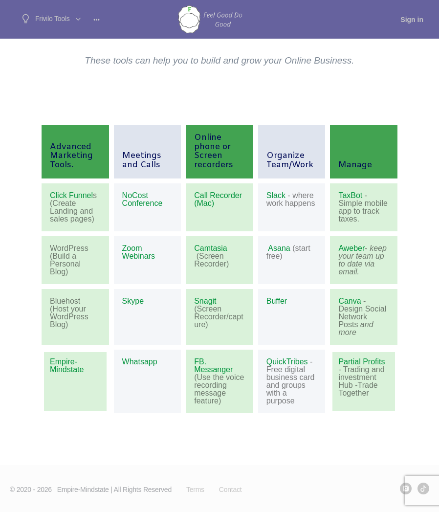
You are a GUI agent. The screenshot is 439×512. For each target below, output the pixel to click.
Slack (275, 196)
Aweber (351, 248)
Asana (278, 248)
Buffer (276, 301)
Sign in (411, 19)
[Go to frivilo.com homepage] (210, 18)
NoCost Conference (142, 199)
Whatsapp (139, 361)
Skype (133, 301)
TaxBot (350, 196)
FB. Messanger (213, 365)
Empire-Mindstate (67, 365)
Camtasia (210, 248)
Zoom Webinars (138, 252)
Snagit (205, 301)
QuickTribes (287, 361)
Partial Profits (361, 361)
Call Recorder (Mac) (218, 199)
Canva (349, 301)
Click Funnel (71, 195)
